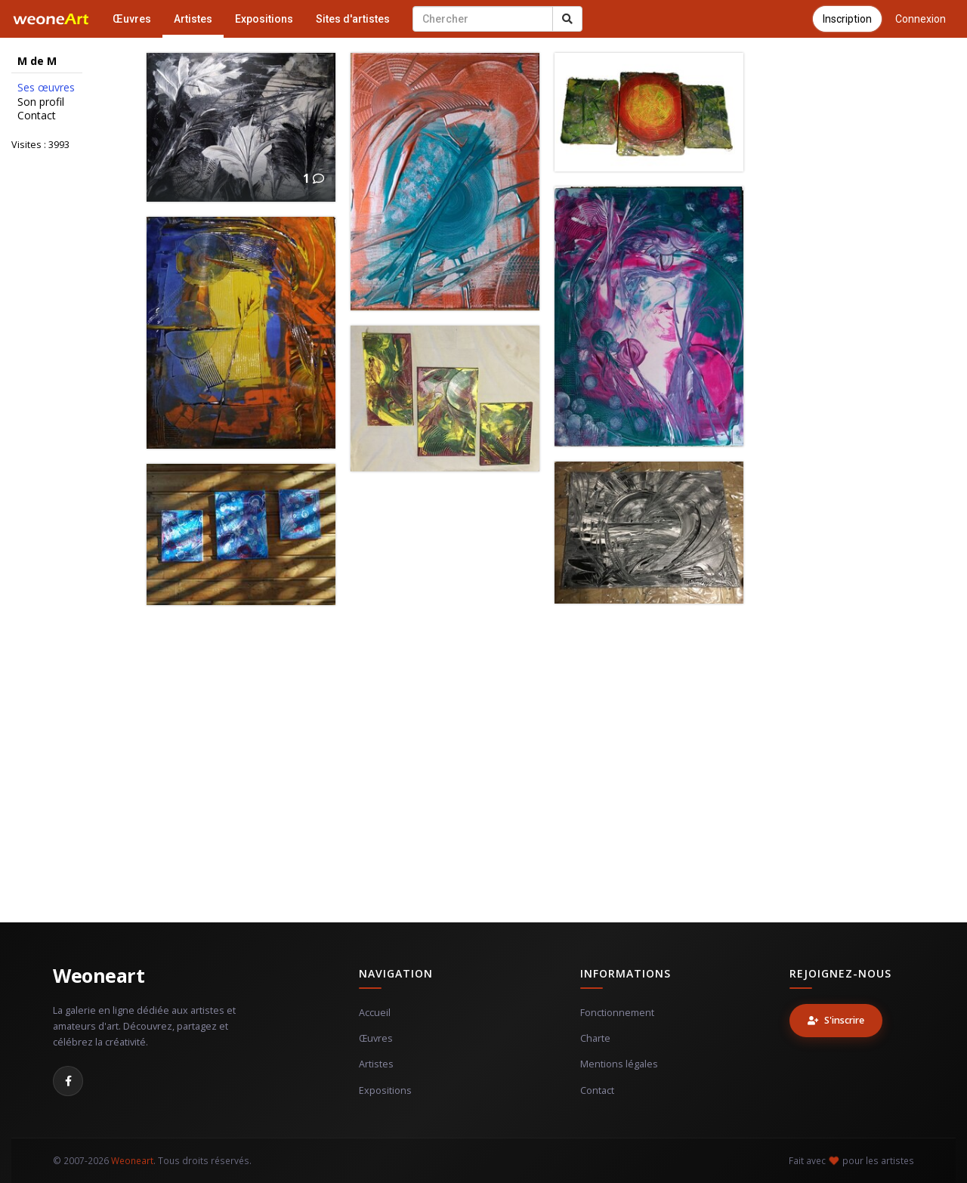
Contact (36, 115)
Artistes (193, 19)
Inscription (847, 19)
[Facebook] (68, 1081)
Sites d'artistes (353, 19)
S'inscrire (836, 1020)
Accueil (375, 1012)
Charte (595, 1038)
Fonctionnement (617, 1012)
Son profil (40, 102)
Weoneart (98, 975)
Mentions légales (619, 1064)
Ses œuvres (46, 87)
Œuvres (132, 19)
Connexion (920, 19)
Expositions (264, 19)
